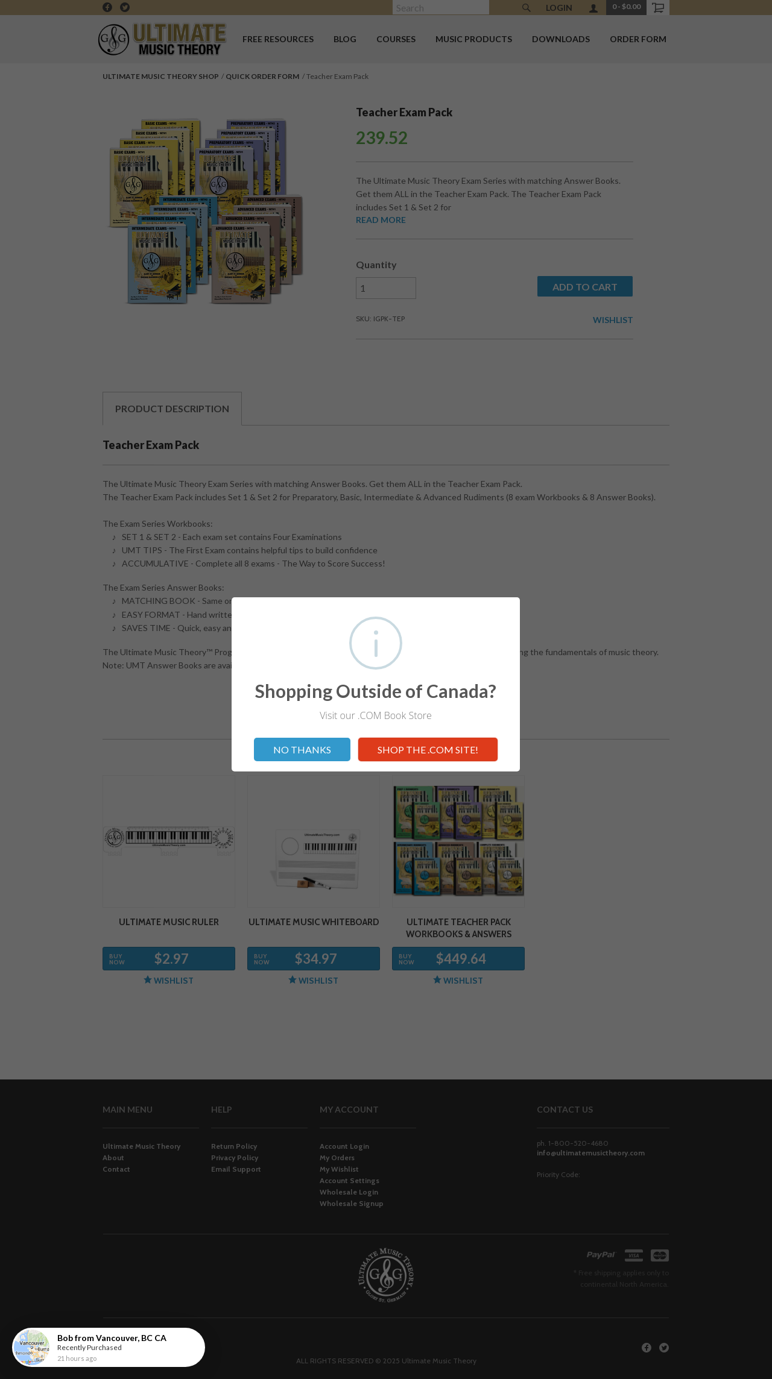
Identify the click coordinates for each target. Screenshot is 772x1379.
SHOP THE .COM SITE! (428, 749)
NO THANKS (302, 749)
